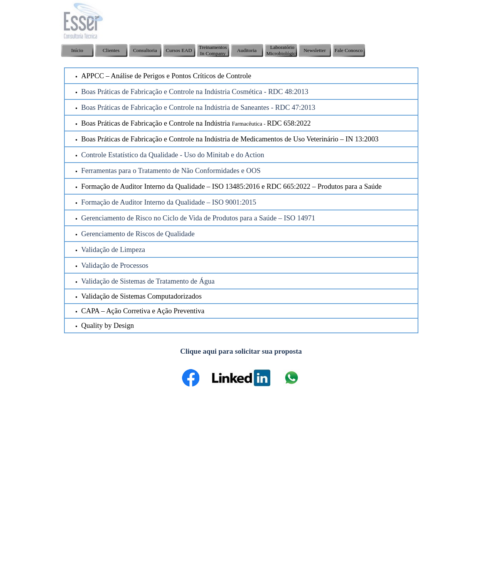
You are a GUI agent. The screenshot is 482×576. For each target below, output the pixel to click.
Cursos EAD (179, 50)
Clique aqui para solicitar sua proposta (241, 351)
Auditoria (246, 50)
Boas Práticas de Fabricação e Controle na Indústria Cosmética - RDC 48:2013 (194, 91)
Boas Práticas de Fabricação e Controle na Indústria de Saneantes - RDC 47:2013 (198, 107)
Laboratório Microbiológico (282, 50)
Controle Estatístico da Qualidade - (131, 155)
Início (77, 50)
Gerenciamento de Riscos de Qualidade (138, 234)
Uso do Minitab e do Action (223, 155)
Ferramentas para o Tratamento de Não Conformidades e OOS (171, 170)
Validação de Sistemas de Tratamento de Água (148, 281)
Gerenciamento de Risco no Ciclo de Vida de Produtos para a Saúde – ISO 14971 (198, 218)
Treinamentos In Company (213, 50)
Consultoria (145, 50)
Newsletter (314, 50)
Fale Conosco (349, 50)
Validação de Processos (114, 265)
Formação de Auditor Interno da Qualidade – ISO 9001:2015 (168, 202)
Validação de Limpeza (113, 249)
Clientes (111, 50)
